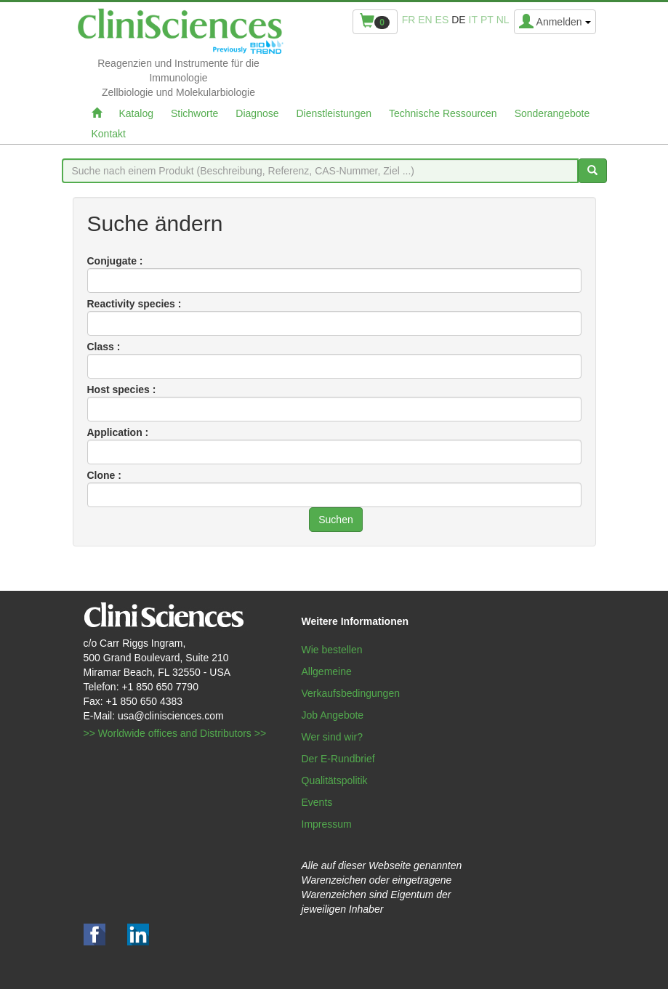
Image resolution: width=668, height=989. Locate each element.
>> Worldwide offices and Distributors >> (175, 733)
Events (317, 802)
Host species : (121, 389)
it (473, 19)
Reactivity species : (134, 304)
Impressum (327, 824)
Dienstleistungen (334, 113)
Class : (104, 346)
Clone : (104, 475)
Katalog (136, 113)
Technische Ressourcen (443, 113)
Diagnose (257, 113)
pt (487, 19)
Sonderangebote (552, 113)
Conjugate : (115, 261)
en (425, 19)
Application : (118, 432)
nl (503, 19)
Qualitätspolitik (335, 780)
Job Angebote (333, 715)
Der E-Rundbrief (338, 758)
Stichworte (194, 113)
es (442, 19)
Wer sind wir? (332, 737)
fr (409, 19)
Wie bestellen (332, 649)
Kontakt (109, 134)
